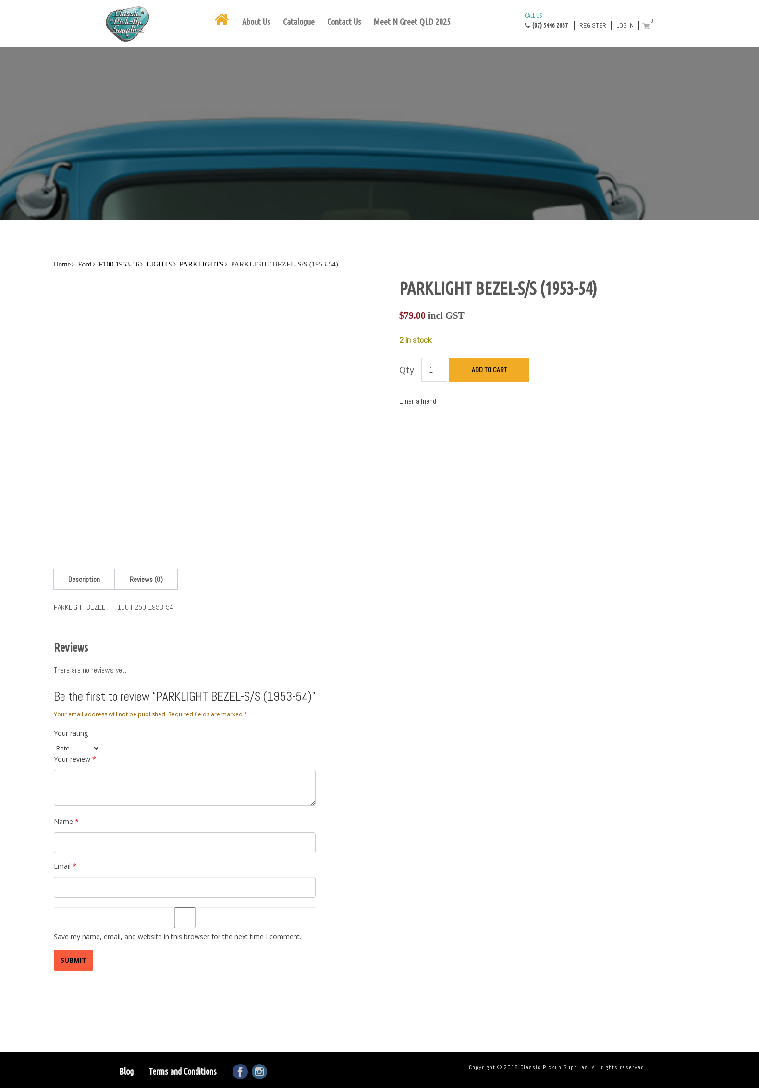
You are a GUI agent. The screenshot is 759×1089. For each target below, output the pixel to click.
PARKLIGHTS (202, 264)
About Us (256, 21)
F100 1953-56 (119, 264)
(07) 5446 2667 (546, 20)
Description (84, 579)
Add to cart (489, 369)
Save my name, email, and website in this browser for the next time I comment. (177, 936)
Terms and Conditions (182, 1071)
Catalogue (299, 21)
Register (592, 25)
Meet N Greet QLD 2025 (412, 21)
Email (65, 866)
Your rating (71, 733)
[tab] (84, 579)
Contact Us (344, 21)
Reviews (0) (146, 579)
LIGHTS (159, 264)
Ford (84, 264)
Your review (75, 758)
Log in (625, 25)
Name (66, 821)
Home (62, 264)
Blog (126, 1071)
